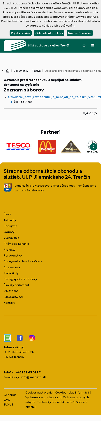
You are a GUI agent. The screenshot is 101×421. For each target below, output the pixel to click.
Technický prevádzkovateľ (55, 402)
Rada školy (11, 273)
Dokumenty (20, 70)
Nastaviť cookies (79, 33)
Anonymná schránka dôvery (23, 261)
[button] (84, 45)
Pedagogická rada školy (20, 279)
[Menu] (92, 45)
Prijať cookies (20, 33)
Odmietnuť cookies (49, 33)
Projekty (9, 249)
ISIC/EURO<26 (14, 297)
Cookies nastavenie (39, 392)
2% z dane (11, 291)
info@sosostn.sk (33, 377)
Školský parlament (16, 285)
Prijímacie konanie (16, 243)
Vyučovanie (11, 238)
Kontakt (9, 302)
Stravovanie (12, 267)
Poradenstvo (13, 255)
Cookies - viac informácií (72, 392)
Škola (7, 214)
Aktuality (10, 220)
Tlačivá (36, 70)
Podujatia (10, 226)
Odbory (9, 232)
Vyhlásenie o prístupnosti (43, 397)
